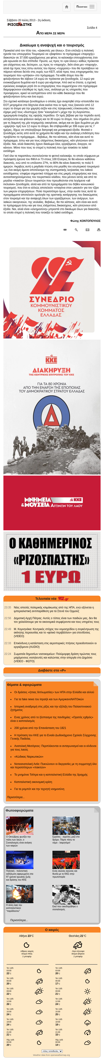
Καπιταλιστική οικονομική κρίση (33, 782)
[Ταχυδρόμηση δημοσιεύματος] (87, 230)
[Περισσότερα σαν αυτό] (76, 230)
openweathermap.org (60, 1055)
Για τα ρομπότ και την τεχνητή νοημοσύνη (39, 789)
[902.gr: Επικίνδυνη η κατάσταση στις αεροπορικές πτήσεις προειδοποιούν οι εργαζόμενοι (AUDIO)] (7, 643)
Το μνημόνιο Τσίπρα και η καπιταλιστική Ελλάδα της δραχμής (51, 774)
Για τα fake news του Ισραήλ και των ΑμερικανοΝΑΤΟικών (49, 699)
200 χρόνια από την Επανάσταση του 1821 (40, 728)
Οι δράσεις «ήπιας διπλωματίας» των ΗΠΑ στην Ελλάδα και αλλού (54, 692)
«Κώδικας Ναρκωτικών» (28, 756)
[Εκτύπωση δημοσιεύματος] (97, 230)
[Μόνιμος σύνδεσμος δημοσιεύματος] (67, 230)
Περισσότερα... (16, 797)
